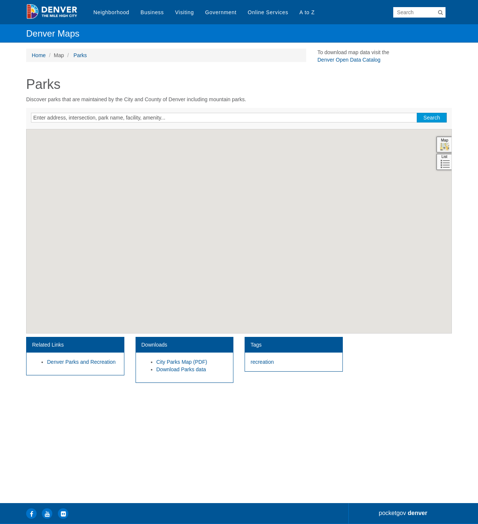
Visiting (184, 12)
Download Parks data (181, 369)
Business (152, 12)
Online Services (268, 12)
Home (39, 55)
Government (220, 12)
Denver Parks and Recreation (81, 362)
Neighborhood (111, 12)
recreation (262, 362)
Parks (80, 55)
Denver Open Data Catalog (349, 60)
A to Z (307, 12)
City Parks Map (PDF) (181, 362)
